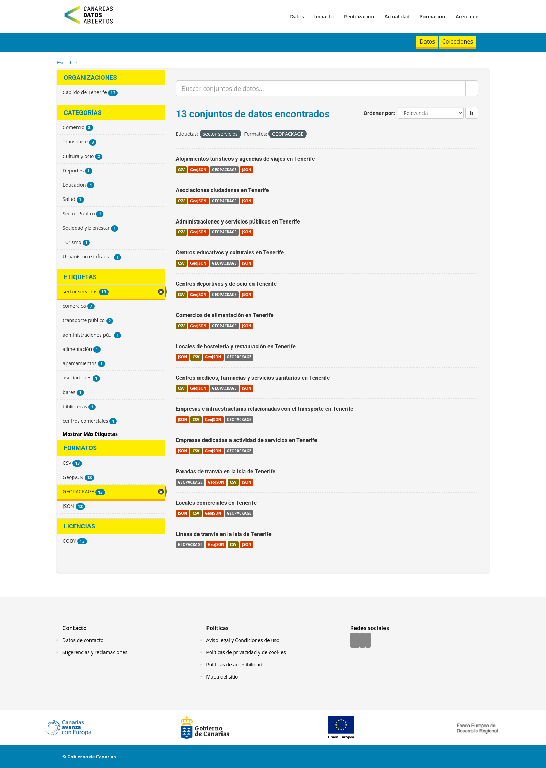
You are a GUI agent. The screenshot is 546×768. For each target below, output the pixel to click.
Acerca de (466, 16)
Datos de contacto (82, 640)
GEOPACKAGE (224, 169)
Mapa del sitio (222, 676)
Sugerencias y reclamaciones (94, 652)
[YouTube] (368, 640)
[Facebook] (355, 640)
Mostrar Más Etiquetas (90, 434)
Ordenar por (378, 113)
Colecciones (457, 41)
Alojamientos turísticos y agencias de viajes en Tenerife (245, 159)
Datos (297, 16)
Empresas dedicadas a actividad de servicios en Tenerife (246, 440)
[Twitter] (362, 640)
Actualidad (397, 16)
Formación (432, 16)
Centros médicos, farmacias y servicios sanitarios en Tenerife (253, 378)
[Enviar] (471, 88)
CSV (181, 169)
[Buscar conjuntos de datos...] (321, 88)
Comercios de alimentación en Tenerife (225, 315)
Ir (472, 112)
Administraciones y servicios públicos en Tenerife (238, 221)
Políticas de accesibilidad (234, 664)
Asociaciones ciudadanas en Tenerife (222, 190)
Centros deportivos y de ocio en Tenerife (226, 284)
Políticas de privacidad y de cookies (246, 652)
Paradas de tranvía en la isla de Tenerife (225, 471)
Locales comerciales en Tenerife (216, 503)
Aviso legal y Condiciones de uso (242, 640)
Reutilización (359, 16)
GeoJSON (198, 169)
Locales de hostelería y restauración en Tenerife (236, 346)
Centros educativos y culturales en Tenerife (230, 252)
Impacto (324, 16)
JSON (246, 169)
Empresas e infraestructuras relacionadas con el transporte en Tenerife (264, 409)
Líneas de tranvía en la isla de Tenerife (224, 534)
